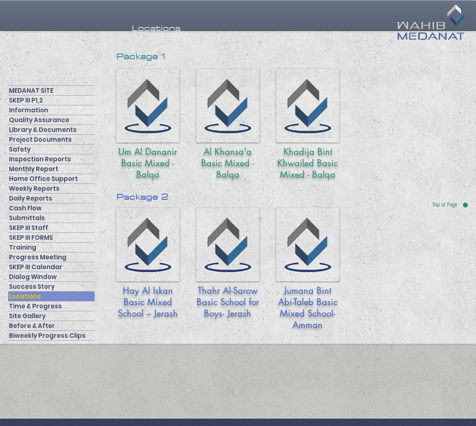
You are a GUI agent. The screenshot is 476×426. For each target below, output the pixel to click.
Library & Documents (43, 129)
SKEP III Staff (28, 227)
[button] (156, 28)
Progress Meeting (37, 257)
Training (22, 247)
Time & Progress (35, 306)
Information (28, 110)
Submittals (27, 218)
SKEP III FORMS (31, 237)
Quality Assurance (39, 120)
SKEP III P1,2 (26, 100)
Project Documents (40, 139)
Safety (20, 149)
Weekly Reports (34, 188)
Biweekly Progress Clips (47, 335)
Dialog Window (33, 276)
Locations (25, 296)
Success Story (32, 286)
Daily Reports (30, 198)
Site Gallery (27, 316)
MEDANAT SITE (31, 90)
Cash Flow (25, 208)
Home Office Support (43, 178)
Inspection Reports (40, 159)
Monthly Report (33, 169)
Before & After (32, 325)
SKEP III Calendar (35, 267)
